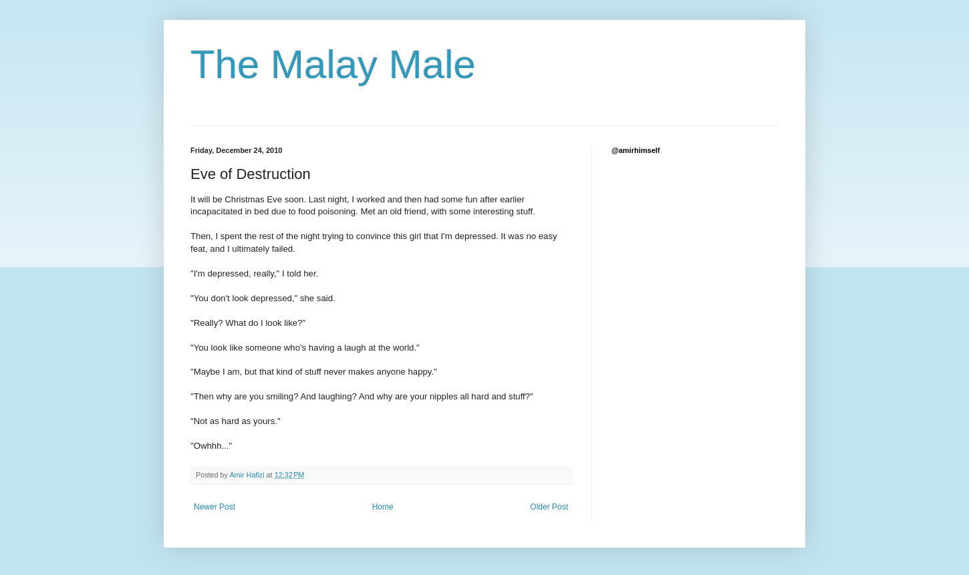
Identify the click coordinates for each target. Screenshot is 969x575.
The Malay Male (333, 64)
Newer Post (214, 507)
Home (383, 507)
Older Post (549, 507)
